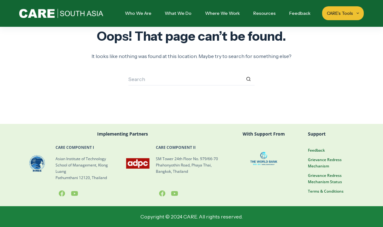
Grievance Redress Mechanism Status (325, 178)
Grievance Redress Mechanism (325, 163)
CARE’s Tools (344, 13)
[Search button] (248, 79)
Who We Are (138, 13)
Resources (264, 13)
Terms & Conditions (326, 191)
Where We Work (222, 13)
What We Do (178, 13)
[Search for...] (185, 79)
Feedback (299, 13)
